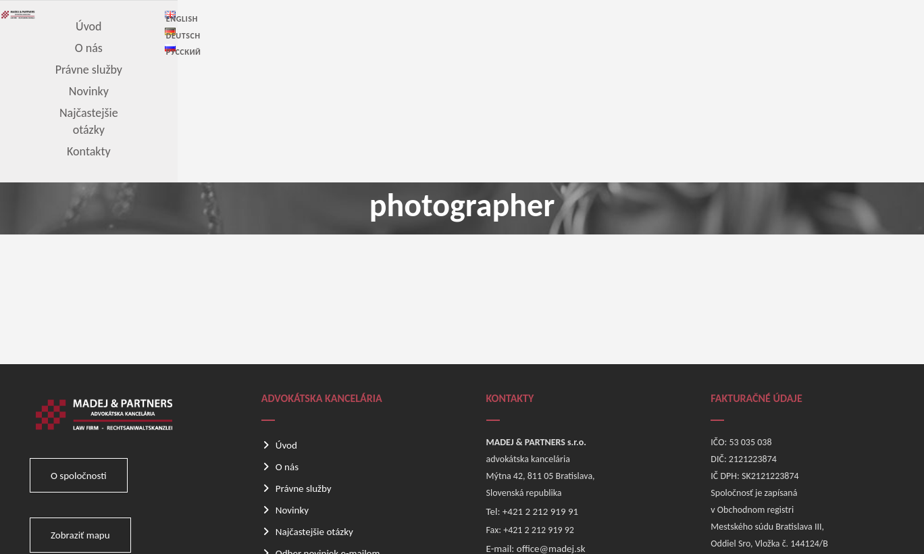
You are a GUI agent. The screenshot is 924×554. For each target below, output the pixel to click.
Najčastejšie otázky (314, 407)
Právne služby (304, 363)
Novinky (292, 385)
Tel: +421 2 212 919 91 (532, 386)
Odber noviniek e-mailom (328, 428)
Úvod (286, 320)
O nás (287, 342)
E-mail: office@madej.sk (536, 424)
